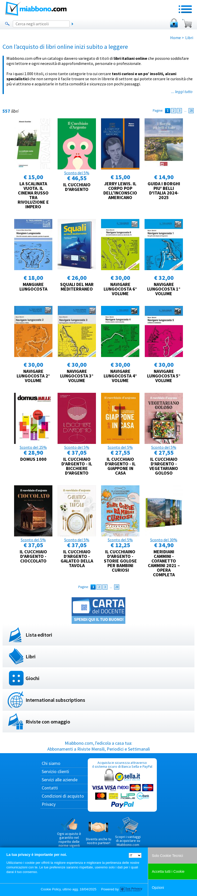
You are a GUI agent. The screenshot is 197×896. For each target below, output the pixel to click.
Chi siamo (51, 763)
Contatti (50, 788)
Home (175, 37)
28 (191, 110)
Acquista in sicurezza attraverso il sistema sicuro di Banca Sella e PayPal (122, 784)
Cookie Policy (51, 889)
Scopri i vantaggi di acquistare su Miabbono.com (128, 832)
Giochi (32, 678)
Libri (31, 656)
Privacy (49, 804)
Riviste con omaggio (48, 721)
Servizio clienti (55, 771)
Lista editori (39, 634)
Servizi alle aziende (60, 780)
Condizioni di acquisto (63, 796)
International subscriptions (55, 700)
